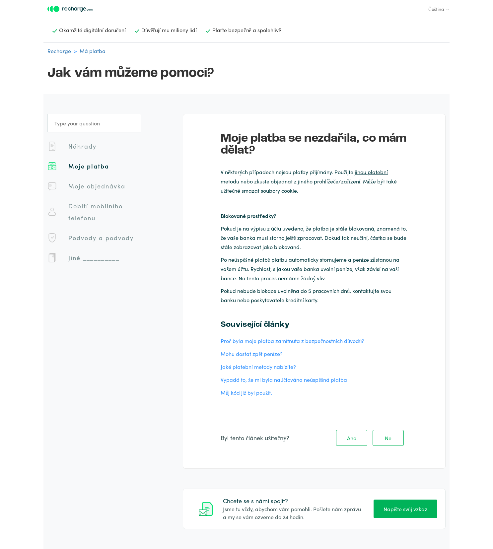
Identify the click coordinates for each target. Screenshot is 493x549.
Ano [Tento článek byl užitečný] (351, 438)
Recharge (59, 50)
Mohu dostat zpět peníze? (252, 353)
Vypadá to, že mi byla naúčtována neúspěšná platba (284, 379)
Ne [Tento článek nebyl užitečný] (388, 438)
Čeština (439, 9)
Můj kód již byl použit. (246, 392)
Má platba (93, 50)
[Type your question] (94, 123)
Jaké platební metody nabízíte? (258, 366)
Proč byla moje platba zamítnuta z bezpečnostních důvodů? (292, 340)
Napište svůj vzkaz (405, 509)
